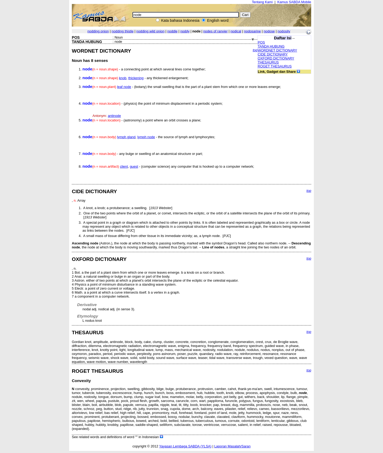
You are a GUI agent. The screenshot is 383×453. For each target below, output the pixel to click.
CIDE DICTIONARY (273, 54)
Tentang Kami (262, 2)
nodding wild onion (150, 31)
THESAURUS (268, 62)
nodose (269, 31)
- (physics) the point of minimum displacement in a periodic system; (152, 103)
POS (261, 42)
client (124, 166)
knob (122, 78)
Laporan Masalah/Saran (232, 446)
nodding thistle (123, 31)
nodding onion (98, 31)
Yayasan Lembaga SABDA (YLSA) (185, 446)
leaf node (124, 87)
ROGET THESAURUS (275, 66)
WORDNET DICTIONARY (277, 50)
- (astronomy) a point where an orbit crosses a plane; (141, 120)
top (255, 50)
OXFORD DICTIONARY (276, 58)
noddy (185, 31)
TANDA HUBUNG (271, 46)
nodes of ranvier (215, 31)
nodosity (284, 31)
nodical (235, 31)
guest (134, 166)
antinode (114, 116)
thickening (136, 78)
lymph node (146, 137)
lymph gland (126, 137)
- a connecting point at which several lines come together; (144, 69)
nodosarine (252, 31)
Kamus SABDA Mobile (294, 2)
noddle (172, 31)
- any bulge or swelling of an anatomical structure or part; (142, 154)
